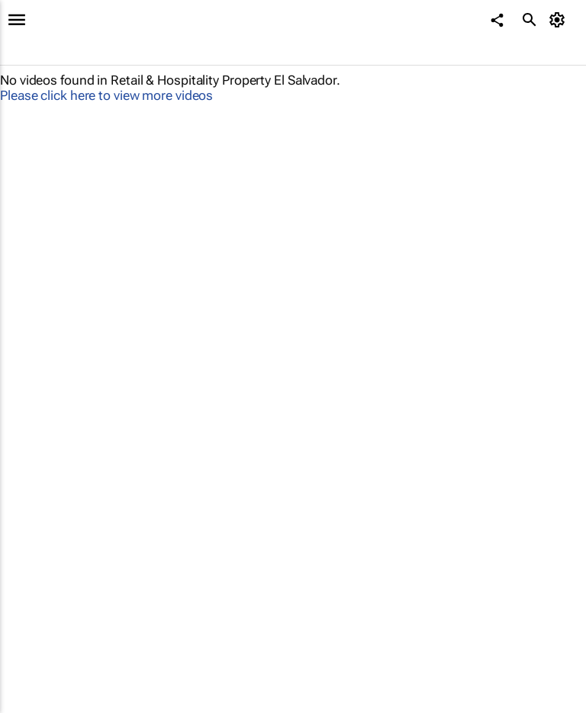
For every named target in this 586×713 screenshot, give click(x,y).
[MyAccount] (560, 19)
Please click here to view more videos (106, 95)
